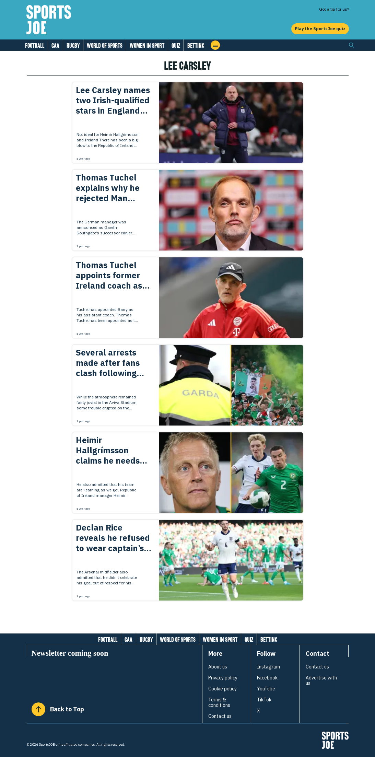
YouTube (266, 688)
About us (217, 666)
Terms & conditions (219, 702)
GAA (55, 45)
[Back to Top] (38, 709)
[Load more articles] (188, 615)
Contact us (220, 716)
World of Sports (104, 45)
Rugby (73, 45)
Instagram (268, 666)
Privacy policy (222, 677)
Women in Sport (147, 45)
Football (34, 45)
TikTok (264, 699)
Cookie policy (222, 688)
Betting (195, 45)
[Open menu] (215, 45)
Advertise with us (321, 680)
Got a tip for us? (334, 9)
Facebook (267, 677)
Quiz (176, 45)
